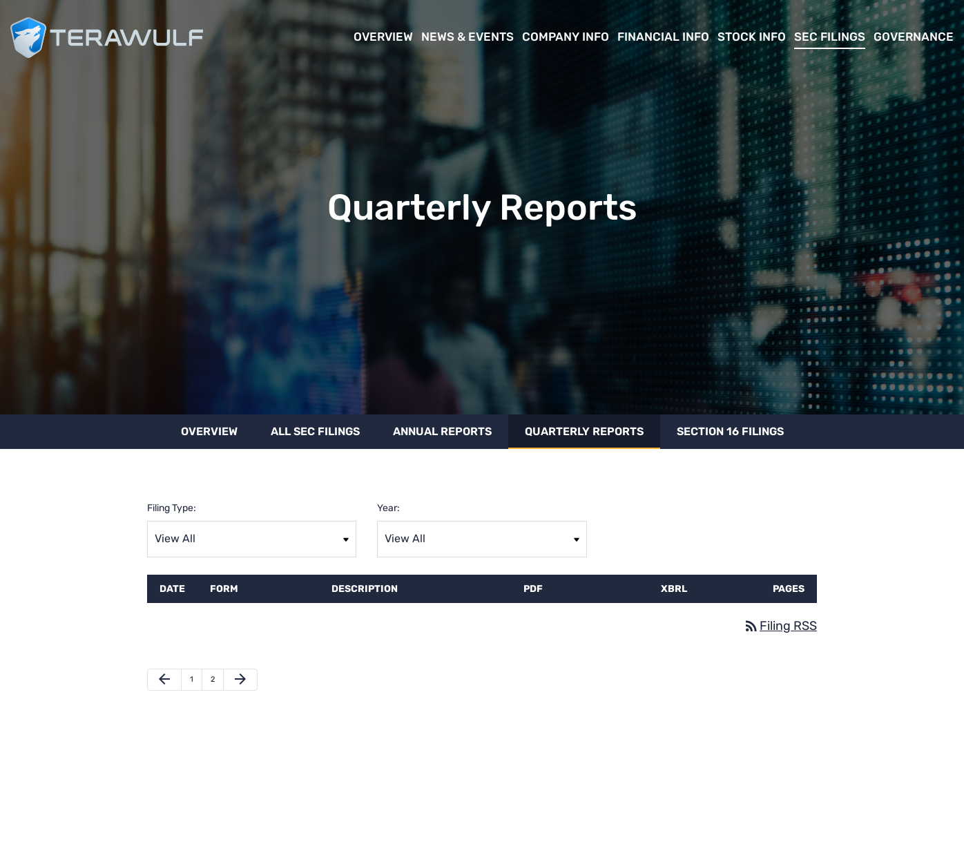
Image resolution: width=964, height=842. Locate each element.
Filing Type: (171, 508)
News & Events (467, 37)
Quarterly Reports (584, 431)
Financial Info (663, 37)
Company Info (565, 37)
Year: (388, 508)
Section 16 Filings (730, 431)
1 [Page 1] (195, 682)
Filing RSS (780, 625)
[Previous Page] (164, 680)
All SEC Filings (315, 431)
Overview (383, 37)
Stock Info (751, 37)
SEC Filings (829, 37)
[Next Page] (240, 680)
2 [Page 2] (217, 682)
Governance (914, 37)
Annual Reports (442, 431)
